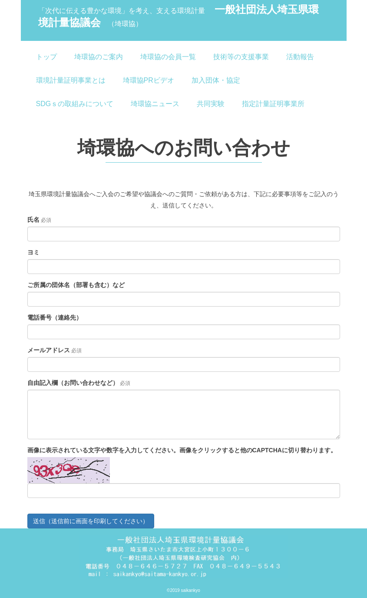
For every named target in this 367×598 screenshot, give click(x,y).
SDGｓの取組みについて (75, 103)
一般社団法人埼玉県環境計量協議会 (178, 15)
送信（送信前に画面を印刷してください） (91, 521)
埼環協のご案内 (98, 56)
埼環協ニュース (155, 103)
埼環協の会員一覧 (168, 56)
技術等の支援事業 (241, 56)
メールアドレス (48, 350)
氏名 (33, 219)
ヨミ (33, 252)
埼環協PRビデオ (148, 80)
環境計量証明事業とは (71, 80)
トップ (46, 56)
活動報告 (300, 56)
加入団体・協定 (216, 80)
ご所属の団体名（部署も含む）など (76, 284)
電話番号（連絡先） (54, 317)
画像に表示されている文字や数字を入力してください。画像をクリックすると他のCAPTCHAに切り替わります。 (182, 450)
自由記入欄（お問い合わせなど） (73, 382)
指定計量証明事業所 (273, 103)
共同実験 (211, 103)
